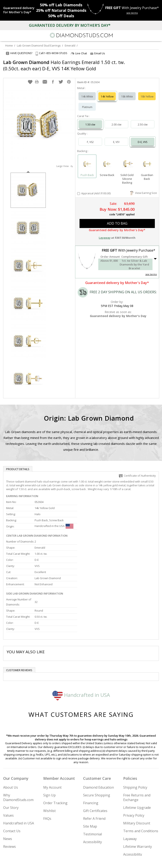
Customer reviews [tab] (19, 626)
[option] (28, 185)
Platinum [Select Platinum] (87, 103)
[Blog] (102, 849)
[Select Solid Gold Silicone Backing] (127, 160)
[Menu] (5, 35)
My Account (52, 743)
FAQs (47, 774)
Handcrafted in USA (81, 651)
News (7, 795)
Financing (90, 759)
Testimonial (92, 790)
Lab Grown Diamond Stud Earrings (39, 45)
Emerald (70, 45)
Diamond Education (98, 743)
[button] (30, 77)
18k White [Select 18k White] (127, 92)
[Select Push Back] (87, 160)
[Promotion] (19, 10)
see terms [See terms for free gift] (132, 12)
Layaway (130, 795)
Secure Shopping (96, 751)
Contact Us (11, 787)
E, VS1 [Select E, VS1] (116, 138)
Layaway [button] (105, 233)
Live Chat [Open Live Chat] (78, 53)
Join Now (142, 837)
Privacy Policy (133, 771)
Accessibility (92, 798)
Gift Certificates (95, 767)
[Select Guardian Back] (147, 160)
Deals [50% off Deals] (61, 15)
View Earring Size (143, 189)
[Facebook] (81, 849)
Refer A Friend (94, 774)
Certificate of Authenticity (137, 471)
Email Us (97, 53)
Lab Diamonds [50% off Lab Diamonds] (61, 4)
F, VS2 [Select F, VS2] (90, 138)
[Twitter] (71, 849)
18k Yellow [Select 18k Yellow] (147, 92)
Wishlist (49, 767)
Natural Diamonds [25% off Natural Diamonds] (61, 10)
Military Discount (136, 779)
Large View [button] (64, 161)
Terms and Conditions (140, 787)
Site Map (90, 782)
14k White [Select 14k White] (87, 92)
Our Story (11, 763)
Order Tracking (55, 759)
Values (8, 771)
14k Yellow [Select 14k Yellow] (107, 92)
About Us (10, 743)
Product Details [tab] (17, 465)
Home (9, 45)
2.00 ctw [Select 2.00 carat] (116, 120)
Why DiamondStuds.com (18, 753)
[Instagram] (59, 849)
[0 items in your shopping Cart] (156, 35)
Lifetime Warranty (137, 802)
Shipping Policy (135, 743)
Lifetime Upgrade (137, 763)
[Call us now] (148, 35)
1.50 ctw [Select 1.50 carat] (90, 120)
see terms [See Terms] (151, 270)
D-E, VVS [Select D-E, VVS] (142, 138)
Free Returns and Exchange (136, 753)
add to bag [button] (117, 219)
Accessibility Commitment (133, 812)
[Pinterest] (90, 849)
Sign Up (49, 751)
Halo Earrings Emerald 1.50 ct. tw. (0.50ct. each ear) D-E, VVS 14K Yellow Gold (64, 65)
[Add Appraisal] (78, 189)
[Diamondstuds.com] (81, 35)
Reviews (9, 802)
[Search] (13, 35)
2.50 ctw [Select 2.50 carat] (142, 120)
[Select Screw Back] (107, 160)
